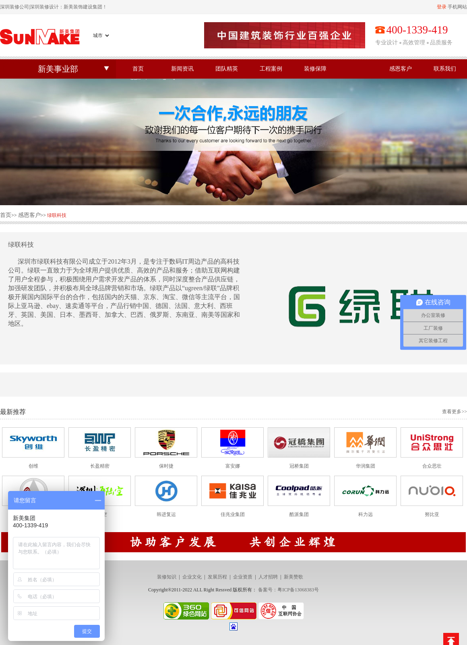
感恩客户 (400, 69)
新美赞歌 (293, 577)
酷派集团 (299, 514)
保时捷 (166, 466)
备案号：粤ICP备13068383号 (288, 590)
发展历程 (217, 577)
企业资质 (242, 577)
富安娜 (232, 466)
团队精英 (226, 69)
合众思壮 (432, 466)
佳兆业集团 (233, 514)
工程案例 (271, 69)
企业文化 (192, 577)
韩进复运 (166, 514)
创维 (33, 466)
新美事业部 (58, 68)
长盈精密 (100, 466)
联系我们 (445, 69)
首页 (138, 69)
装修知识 (166, 577)
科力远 (365, 514)
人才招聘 (268, 577)
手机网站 (457, 7)
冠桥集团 (299, 466)
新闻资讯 (182, 69)
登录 (441, 7)
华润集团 (365, 466)
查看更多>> (454, 411)
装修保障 (315, 69)
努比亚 (432, 514)
